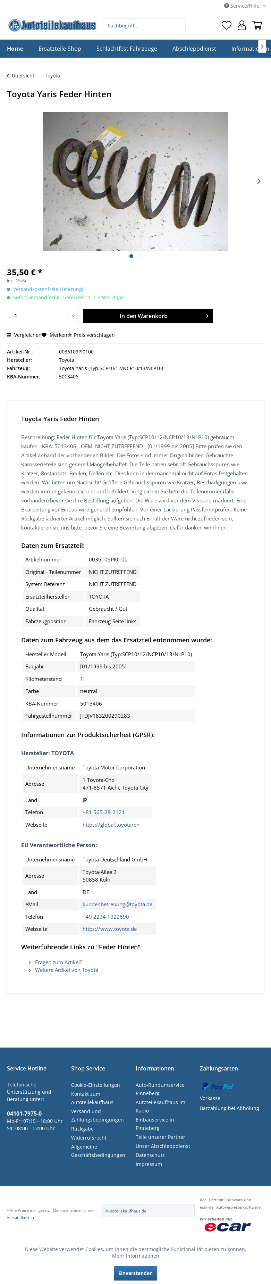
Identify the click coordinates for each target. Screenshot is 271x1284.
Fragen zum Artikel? (55, 962)
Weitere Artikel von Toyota (63, 969)
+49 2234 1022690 (106, 916)
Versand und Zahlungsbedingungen (97, 1115)
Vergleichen (24, 335)
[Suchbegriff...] (144, 25)
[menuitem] (144, 25)
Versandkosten (20, 1217)
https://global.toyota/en (111, 824)
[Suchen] (179, 25)
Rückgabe (82, 1128)
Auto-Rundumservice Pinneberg (160, 1089)
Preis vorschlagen (94, 335)
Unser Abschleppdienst (163, 1146)
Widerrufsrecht (89, 1137)
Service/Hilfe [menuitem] (242, 5)
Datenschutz (150, 1155)
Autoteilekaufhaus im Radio (160, 1106)
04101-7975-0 (24, 1113)
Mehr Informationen (135, 1255)
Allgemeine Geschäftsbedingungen (98, 1150)
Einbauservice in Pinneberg (155, 1123)
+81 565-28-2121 (104, 812)
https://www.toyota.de (110, 928)
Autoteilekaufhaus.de (125, 1211)
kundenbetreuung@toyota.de (117, 904)
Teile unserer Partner (160, 1137)
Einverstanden (135, 1273)
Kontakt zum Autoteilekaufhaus (92, 1098)
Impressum (149, 1164)
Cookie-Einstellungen (95, 1085)
